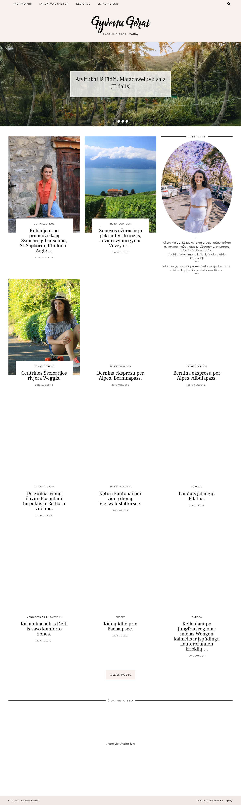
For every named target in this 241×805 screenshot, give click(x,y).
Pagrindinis (22, 3)
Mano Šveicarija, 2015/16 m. (44, 617)
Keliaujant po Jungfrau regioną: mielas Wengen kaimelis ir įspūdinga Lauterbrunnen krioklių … (197, 636)
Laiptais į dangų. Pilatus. (197, 496)
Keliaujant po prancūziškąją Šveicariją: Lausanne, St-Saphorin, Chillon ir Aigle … (44, 240)
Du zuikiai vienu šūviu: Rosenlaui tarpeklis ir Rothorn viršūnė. (44, 501)
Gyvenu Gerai (120, 22)
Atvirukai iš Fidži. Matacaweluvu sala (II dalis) (121, 83)
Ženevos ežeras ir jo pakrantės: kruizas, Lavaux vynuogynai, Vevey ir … (120, 238)
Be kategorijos (44, 224)
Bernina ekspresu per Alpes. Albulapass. (196, 375)
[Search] (229, 4)
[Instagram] (20, 776)
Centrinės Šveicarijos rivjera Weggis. (44, 375)
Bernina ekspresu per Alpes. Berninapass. (120, 375)
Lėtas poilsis (108, 3)
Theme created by (214, 800)
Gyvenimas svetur (54, 3)
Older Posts (120, 674)
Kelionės (83, 3)
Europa (197, 486)
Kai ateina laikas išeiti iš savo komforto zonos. (44, 629)
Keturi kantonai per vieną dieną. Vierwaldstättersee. (120, 498)
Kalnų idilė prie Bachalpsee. (120, 626)
